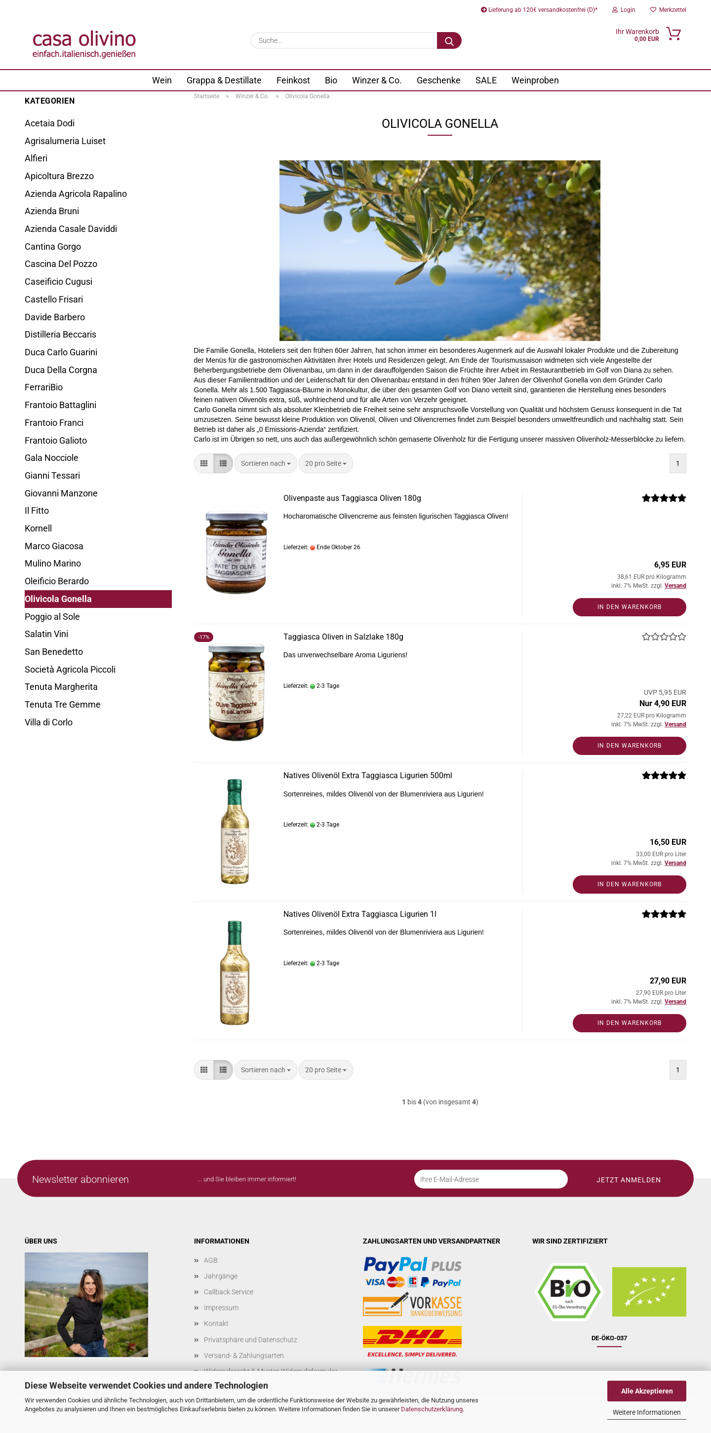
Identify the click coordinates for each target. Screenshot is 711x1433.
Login (623, 9)
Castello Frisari (54, 299)
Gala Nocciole (52, 458)
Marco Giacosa (54, 546)
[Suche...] (449, 40)
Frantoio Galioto (56, 440)
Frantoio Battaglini (60, 405)
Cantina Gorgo (53, 246)
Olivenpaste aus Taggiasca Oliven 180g (352, 498)
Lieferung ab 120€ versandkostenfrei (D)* (539, 9)
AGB (211, 1260)
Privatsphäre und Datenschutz (250, 1340)
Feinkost (293, 80)
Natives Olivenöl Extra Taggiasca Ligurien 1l (359, 914)
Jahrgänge (220, 1276)
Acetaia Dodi (50, 123)
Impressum (221, 1308)
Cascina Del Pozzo (61, 264)
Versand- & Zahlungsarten (244, 1355)
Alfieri (36, 158)
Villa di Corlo (49, 722)
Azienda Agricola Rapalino (76, 194)
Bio (331, 80)
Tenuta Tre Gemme (63, 704)
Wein (162, 80)
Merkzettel (668, 9)
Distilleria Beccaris (60, 334)
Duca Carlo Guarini (61, 352)
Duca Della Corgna (61, 370)
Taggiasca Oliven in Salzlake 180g (343, 636)
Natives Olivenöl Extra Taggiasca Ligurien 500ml (367, 775)
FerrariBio (44, 387)
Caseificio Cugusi (58, 281)
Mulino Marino (53, 563)
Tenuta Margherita (61, 686)
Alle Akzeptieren (647, 1391)
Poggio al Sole (52, 616)
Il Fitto (37, 510)
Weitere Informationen (647, 1412)
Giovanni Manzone (61, 493)
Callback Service (228, 1292)
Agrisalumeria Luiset (65, 141)
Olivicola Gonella (58, 599)
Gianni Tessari (52, 475)
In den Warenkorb (629, 606)
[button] (204, 463)
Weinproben (535, 80)
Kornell (38, 528)
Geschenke (439, 80)
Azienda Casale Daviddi (71, 229)
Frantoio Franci (54, 422)
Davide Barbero (55, 317)
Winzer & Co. (377, 80)
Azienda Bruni (52, 211)
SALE (486, 80)
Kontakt (216, 1323)
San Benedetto (54, 651)
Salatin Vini (46, 634)
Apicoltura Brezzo (59, 176)
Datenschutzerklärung (432, 1409)
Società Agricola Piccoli (70, 669)
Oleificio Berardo (57, 581)
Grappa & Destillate (224, 80)
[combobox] (266, 463)
